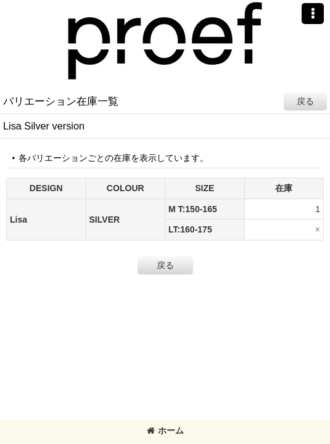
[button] (313, 13)
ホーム (165, 430)
